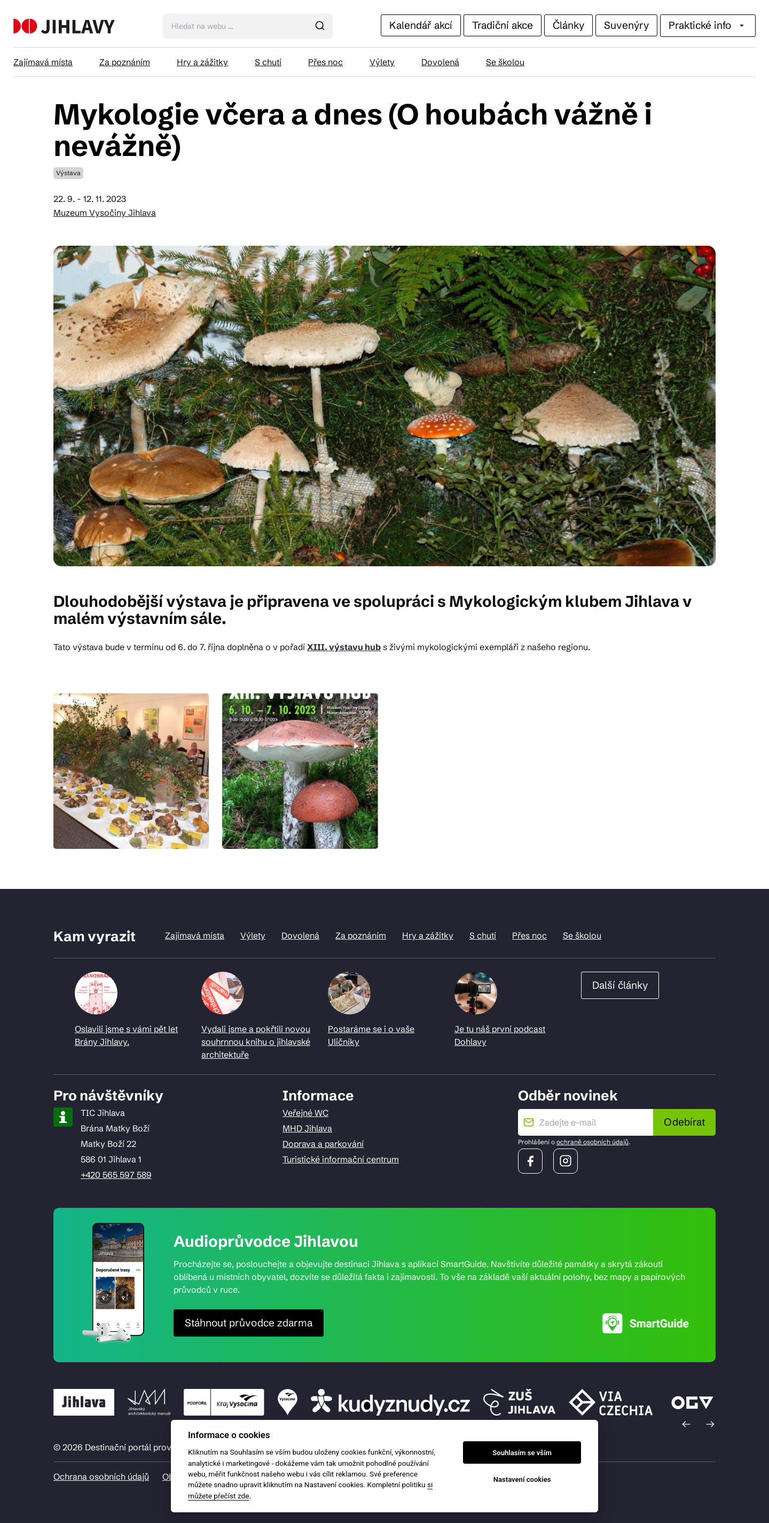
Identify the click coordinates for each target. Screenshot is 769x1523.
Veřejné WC (305, 1112)
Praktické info (708, 25)
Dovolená (440, 62)
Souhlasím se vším (522, 1453)
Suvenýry (626, 25)
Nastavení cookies (522, 1479)
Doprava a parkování (323, 1143)
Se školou (505, 62)
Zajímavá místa (43, 62)
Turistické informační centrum (341, 1159)
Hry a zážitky (202, 62)
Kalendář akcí (420, 25)
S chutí (268, 62)
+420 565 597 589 (116, 1174)
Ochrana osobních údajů (101, 1476)
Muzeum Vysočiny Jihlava (104, 212)
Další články (620, 985)
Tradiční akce (502, 25)
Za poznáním (124, 62)
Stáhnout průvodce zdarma (248, 1322)
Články (568, 25)
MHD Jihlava (307, 1128)
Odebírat (684, 1121)
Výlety (382, 62)
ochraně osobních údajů (592, 1142)
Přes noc (325, 62)
